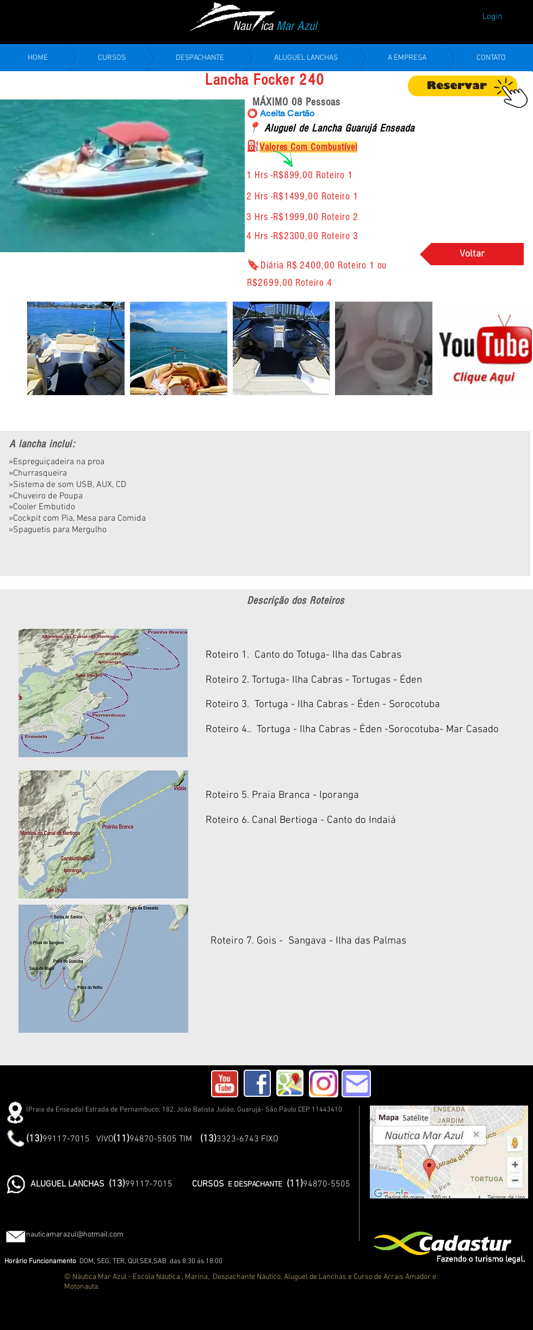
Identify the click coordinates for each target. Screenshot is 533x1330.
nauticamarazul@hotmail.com (74, 1234)
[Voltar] (472, 254)
